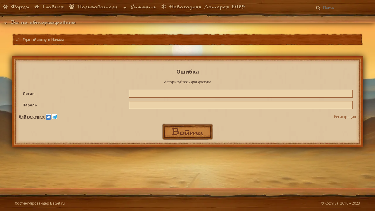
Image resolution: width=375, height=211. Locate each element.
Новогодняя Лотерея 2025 (203, 6)
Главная (49, 6)
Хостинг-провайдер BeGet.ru (40, 203)
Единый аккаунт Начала (43, 39)
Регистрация (345, 116)
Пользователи (93, 6)
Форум (15, 6)
